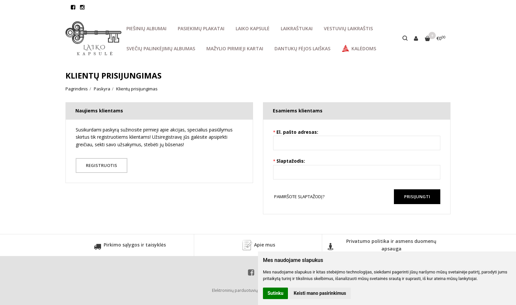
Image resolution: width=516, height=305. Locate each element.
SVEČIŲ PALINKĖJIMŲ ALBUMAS (160, 48)
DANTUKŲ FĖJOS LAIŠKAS (302, 48)
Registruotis (101, 165)
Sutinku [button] (275, 293)
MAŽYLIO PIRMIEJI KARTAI (234, 48)
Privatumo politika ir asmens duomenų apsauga (381, 245)
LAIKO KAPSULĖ (253, 28)
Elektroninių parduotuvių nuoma (242, 290)
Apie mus (258, 245)
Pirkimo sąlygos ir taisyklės (130, 247)
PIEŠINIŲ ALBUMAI (146, 28)
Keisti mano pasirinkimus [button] (320, 293)
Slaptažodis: (290, 161)
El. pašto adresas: (297, 132)
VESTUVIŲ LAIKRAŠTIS (348, 28)
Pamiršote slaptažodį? (299, 196)
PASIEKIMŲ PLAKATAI (201, 28)
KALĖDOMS (359, 48)
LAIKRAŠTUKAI (297, 28)
